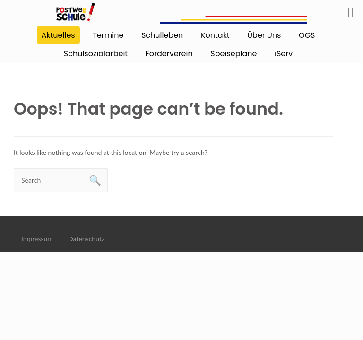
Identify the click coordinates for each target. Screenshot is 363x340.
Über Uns (264, 35)
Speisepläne (233, 53)
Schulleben (162, 35)
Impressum (37, 239)
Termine (108, 35)
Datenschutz (86, 239)
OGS (307, 35)
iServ (284, 53)
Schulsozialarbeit (96, 53)
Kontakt (215, 35)
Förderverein (169, 53)
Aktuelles (58, 35)
